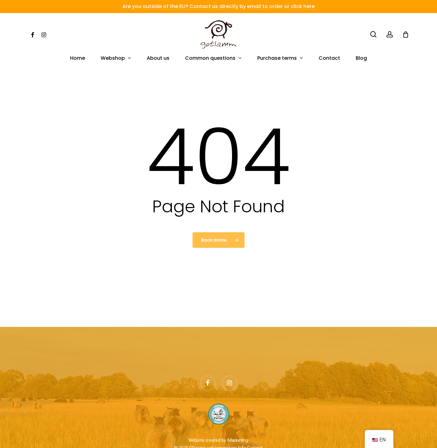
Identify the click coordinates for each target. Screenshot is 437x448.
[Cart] (405, 34)
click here (303, 6)
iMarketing (237, 440)
